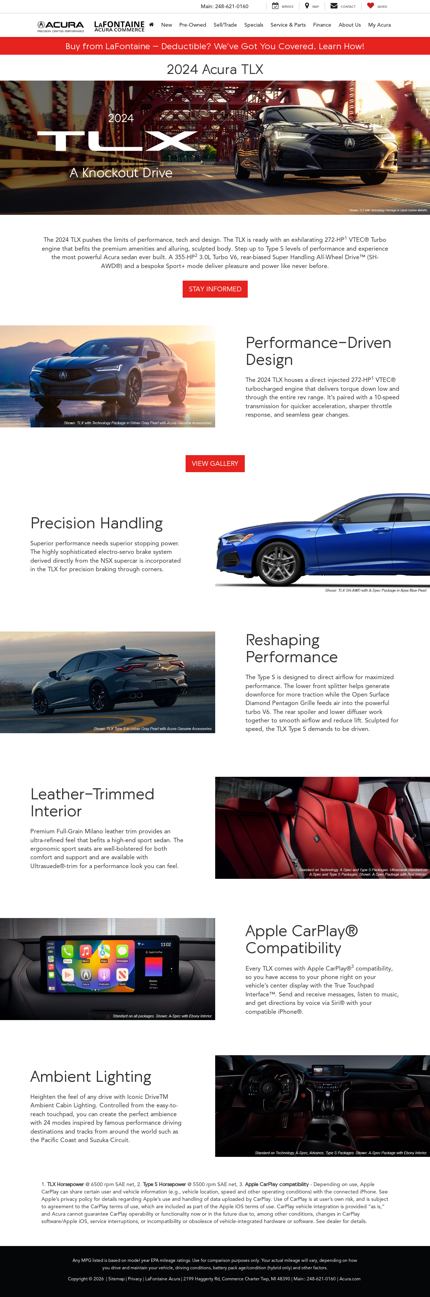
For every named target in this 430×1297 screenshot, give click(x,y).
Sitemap (116, 1278)
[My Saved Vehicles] (377, 6)
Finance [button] (322, 25)
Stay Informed (215, 289)
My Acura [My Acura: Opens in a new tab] (379, 25)
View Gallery (215, 464)
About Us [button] (350, 25)
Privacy (135, 1278)
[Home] (151, 25)
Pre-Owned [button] (192, 25)
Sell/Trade (225, 25)
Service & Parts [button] (288, 25)
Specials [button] (253, 25)
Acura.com (349, 1278)
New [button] (166, 25)
